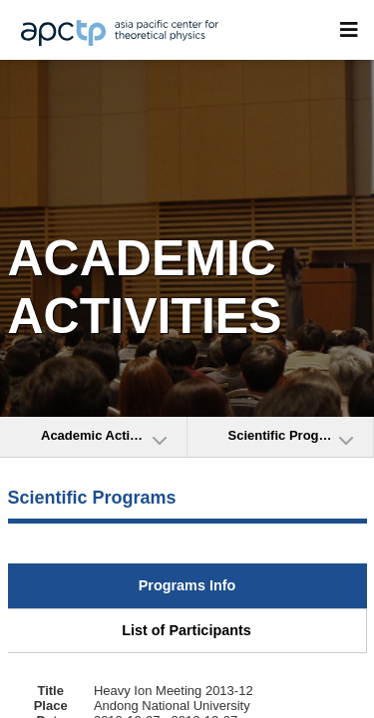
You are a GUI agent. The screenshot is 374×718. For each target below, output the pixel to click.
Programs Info (187, 585)
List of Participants (186, 630)
